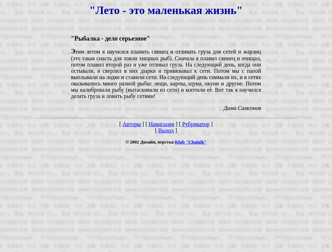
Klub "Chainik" (191, 142)
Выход (166, 130)
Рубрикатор (195, 124)
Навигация (161, 124)
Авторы (132, 124)
